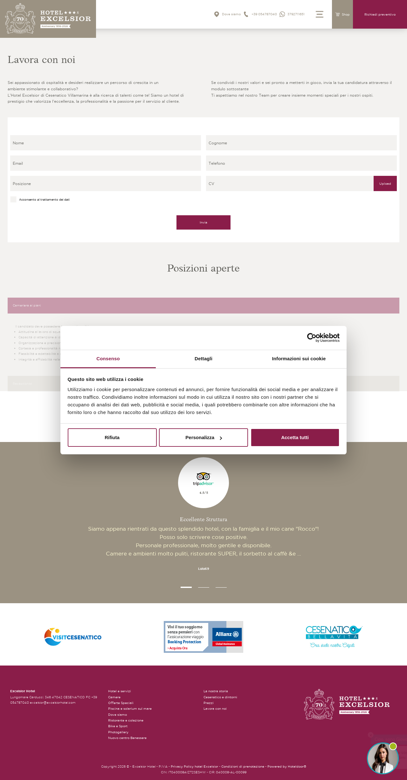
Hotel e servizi (119, 691)
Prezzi (209, 703)
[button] (186, 587)
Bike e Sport (118, 726)
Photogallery (118, 732)
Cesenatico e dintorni (220, 697)
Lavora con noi (215, 708)
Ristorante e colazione (125, 720)
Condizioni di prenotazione (242, 766)
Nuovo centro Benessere (127, 738)
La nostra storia (216, 691)
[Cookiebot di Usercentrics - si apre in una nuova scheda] (312, 337)
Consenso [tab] (108, 358)
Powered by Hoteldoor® (286, 766)
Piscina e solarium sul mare (130, 708)
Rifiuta (112, 437)
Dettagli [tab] (203, 358)
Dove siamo (117, 714)
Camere (114, 697)
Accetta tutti (295, 437)
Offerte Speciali (121, 703)
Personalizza (203, 437)
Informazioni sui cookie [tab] (299, 358)
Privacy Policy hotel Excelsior (194, 766)
